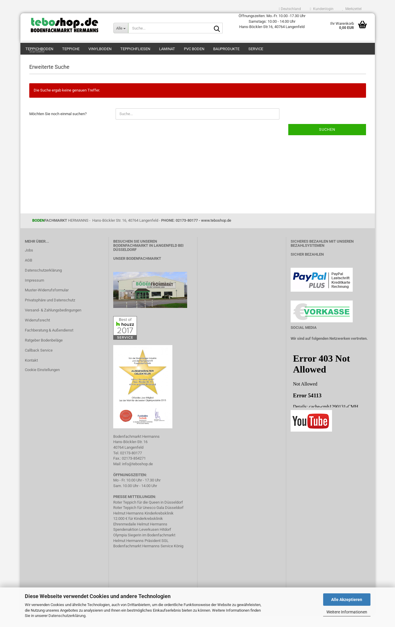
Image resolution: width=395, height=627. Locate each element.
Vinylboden (99, 49)
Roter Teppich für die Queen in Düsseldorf (148, 514)
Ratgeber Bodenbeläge (44, 352)
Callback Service (39, 362)
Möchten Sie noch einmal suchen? (58, 125)
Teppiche (71, 49)
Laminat (167, 49)
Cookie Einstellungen (42, 381)
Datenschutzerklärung (66, 615)
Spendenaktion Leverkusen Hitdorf (142, 541)
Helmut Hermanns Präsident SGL (141, 552)
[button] (289, 8)
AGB (28, 272)
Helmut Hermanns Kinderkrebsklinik (143, 525)
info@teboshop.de (137, 475)
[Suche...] (120, 28)
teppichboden (39, 49)
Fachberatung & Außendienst (49, 342)
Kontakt (31, 372)
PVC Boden (194, 49)
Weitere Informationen (346, 612)
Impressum (34, 292)
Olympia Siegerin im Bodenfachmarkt (144, 547)
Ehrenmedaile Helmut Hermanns (140, 536)
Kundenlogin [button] (321, 9)
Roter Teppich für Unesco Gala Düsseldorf (148, 519)
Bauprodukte (226, 49)
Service (255, 49)
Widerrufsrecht (37, 332)
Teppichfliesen (135, 49)
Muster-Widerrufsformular (47, 302)
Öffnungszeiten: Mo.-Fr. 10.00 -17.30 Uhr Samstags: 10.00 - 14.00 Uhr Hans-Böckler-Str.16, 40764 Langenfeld (272, 21)
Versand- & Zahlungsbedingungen (53, 322)
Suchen (327, 141)
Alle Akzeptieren (346, 599)
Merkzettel (352, 9)
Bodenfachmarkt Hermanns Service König (148, 558)
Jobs (29, 262)
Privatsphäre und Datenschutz (50, 312)
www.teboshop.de (216, 232)
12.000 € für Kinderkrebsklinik (138, 530)
